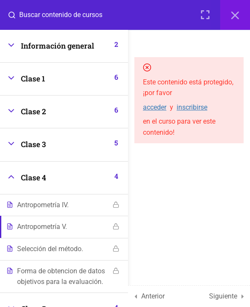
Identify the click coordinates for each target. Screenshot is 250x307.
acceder (154, 107)
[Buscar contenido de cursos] (15, 15)
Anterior (153, 296)
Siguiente (223, 296)
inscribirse (192, 107)
